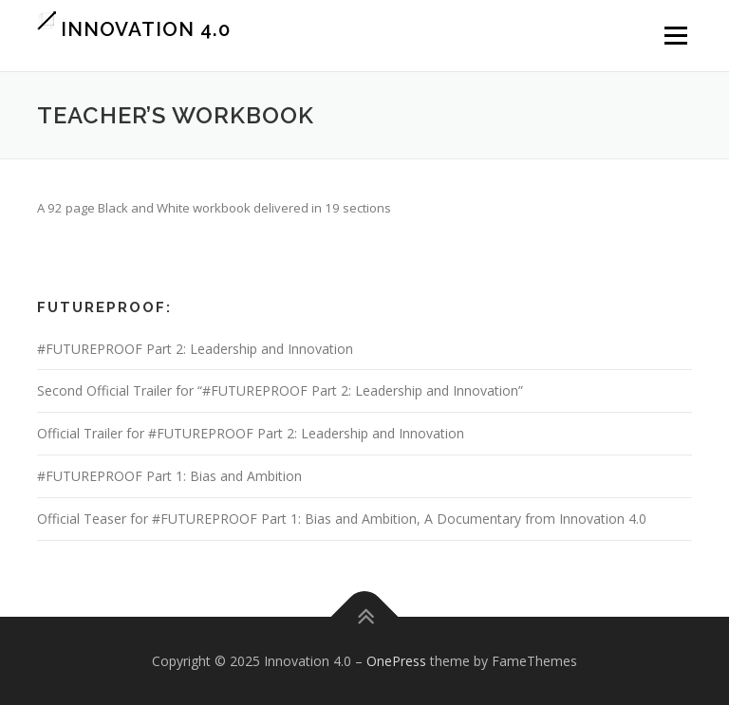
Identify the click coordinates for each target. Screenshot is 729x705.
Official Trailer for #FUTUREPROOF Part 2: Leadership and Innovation (250, 433)
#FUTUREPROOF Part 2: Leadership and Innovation (195, 349)
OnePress (396, 661)
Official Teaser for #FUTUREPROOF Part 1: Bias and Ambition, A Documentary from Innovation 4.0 (341, 519)
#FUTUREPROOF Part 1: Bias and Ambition (169, 476)
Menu (675, 35)
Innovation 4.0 (146, 28)
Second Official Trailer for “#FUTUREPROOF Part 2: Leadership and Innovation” (280, 390)
